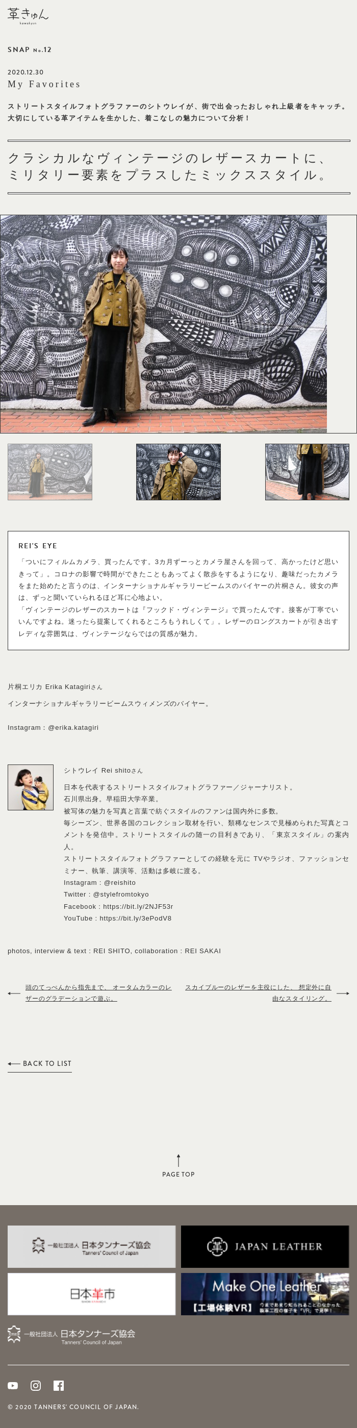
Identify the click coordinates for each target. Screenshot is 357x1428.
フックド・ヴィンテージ (185, 610)
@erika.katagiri (73, 727)
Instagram (36, 1386)
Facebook (59, 1386)
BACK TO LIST (47, 1063)
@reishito (120, 882)
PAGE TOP (178, 1172)
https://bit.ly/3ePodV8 (135, 918)
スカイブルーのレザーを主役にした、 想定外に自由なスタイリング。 (258, 993)
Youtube (13, 1386)
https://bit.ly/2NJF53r (138, 906)
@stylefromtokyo (121, 894)
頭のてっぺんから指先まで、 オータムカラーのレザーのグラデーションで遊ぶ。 (99, 993)
